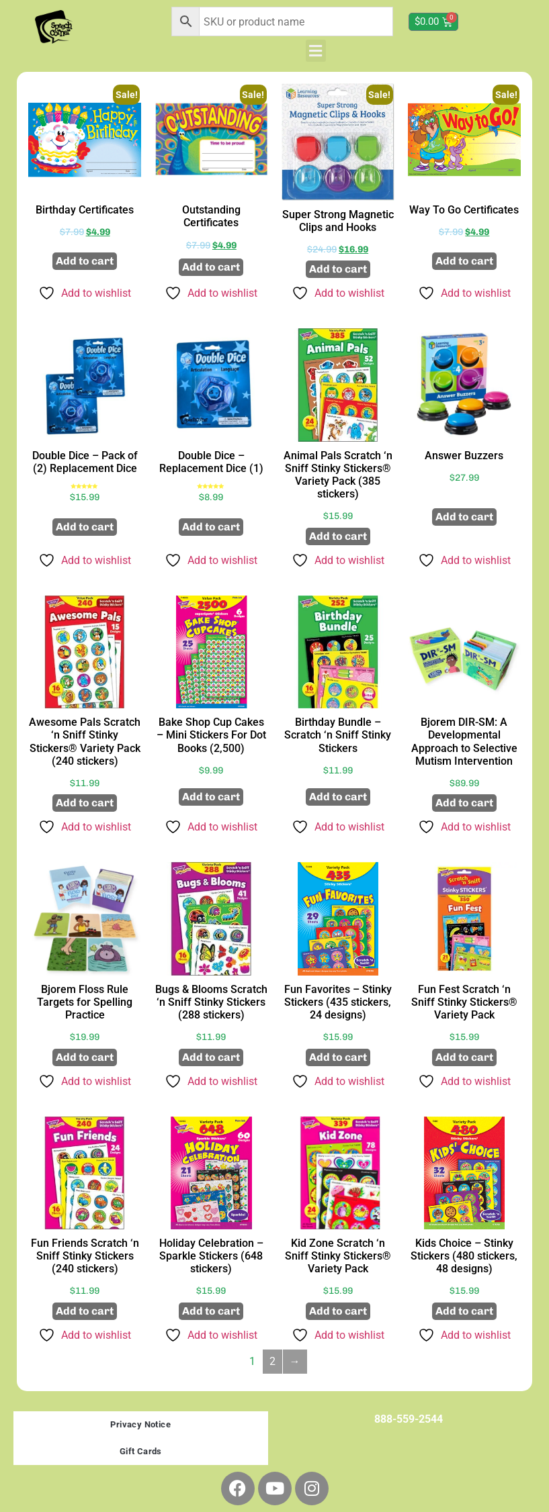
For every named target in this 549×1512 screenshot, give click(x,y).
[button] (316, 51)
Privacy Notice (140, 1424)
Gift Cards (141, 1451)
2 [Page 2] (272, 1361)
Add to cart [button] (85, 260)
